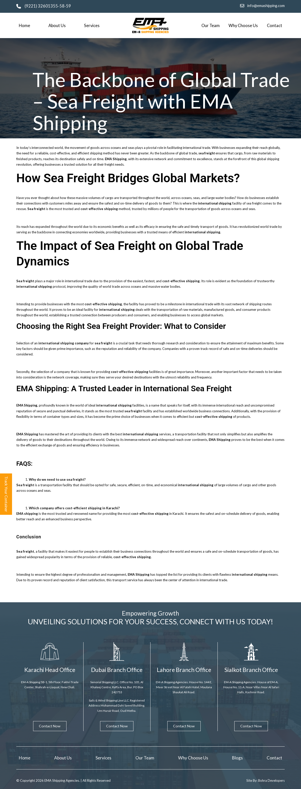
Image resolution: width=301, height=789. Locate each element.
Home (24, 25)
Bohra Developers (271, 780)
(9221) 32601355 (41, 6)
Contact (274, 25)
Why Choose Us (243, 25)
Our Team (210, 25)
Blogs (237, 757)
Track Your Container (6, 494)
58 (61, 6)
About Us (57, 25)
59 (68, 6)
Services (92, 25)
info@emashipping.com (266, 6)
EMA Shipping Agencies (62, 780)
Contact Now (50, 726)
